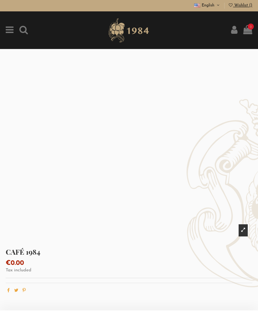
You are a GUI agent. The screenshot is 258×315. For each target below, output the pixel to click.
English (207, 5)
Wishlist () (240, 5)
